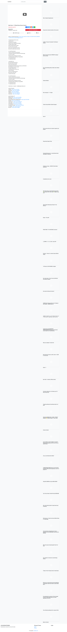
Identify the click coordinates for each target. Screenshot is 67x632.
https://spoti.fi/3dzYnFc (17, 98)
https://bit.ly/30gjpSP (16, 90)
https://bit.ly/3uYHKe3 (15, 89)
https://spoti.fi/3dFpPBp (17, 97)
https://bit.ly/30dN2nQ (16, 92)
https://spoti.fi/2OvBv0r (18, 104)
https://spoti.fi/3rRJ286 (25, 99)
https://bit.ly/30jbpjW (16, 93)
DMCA (35, 626)
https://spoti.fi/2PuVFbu (20, 105)
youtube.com (36, 630)
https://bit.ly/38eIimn (15, 91)
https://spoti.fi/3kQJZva (17, 106)
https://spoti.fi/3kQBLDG (18, 101)
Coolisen (9, 1)
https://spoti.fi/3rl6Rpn (16, 107)
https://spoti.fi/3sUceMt (17, 102)
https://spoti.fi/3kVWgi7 (16, 100)
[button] (45, 2)
